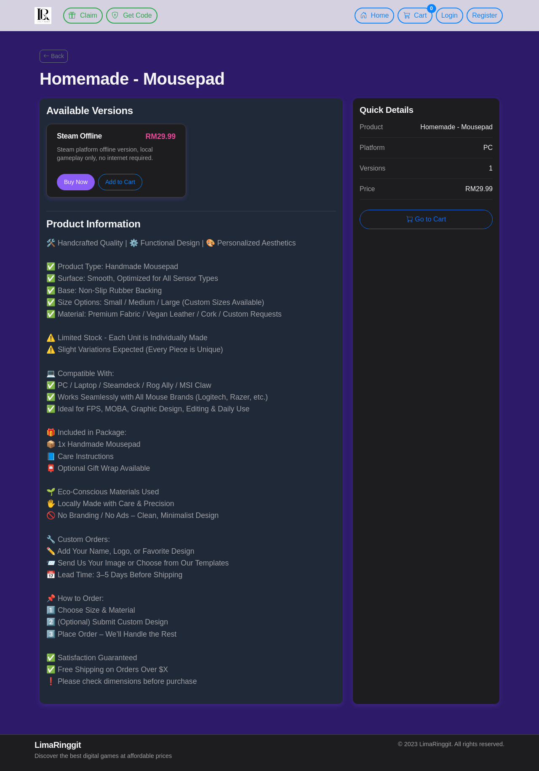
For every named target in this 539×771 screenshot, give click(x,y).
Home (374, 15)
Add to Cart (120, 182)
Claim (83, 15)
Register (484, 15)
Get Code (132, 15)
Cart (417, 13)
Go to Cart (426, 219)
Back (53, 56)
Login (449, 15)
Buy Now (76, 182)
